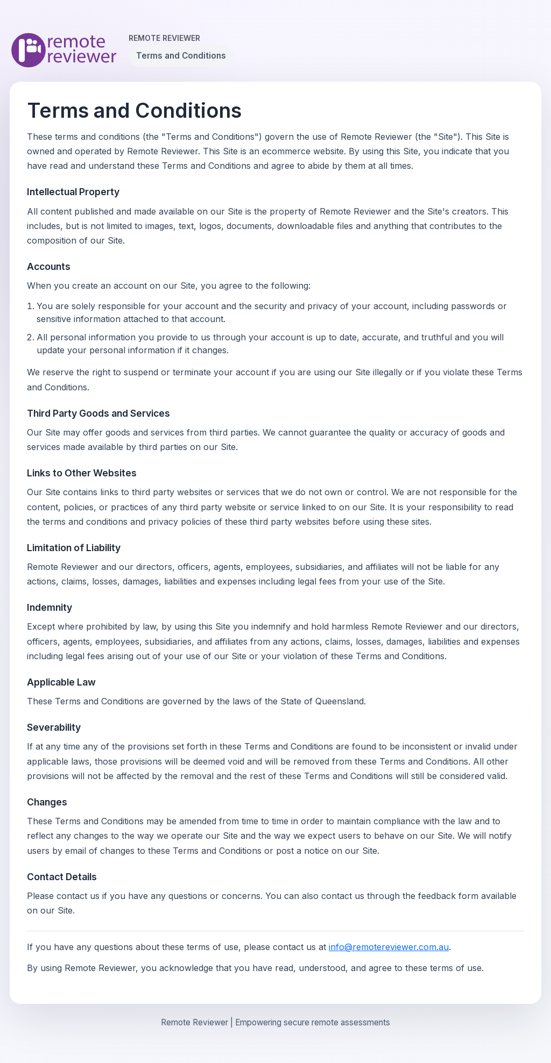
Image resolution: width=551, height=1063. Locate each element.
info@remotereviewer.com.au (389, 946)
